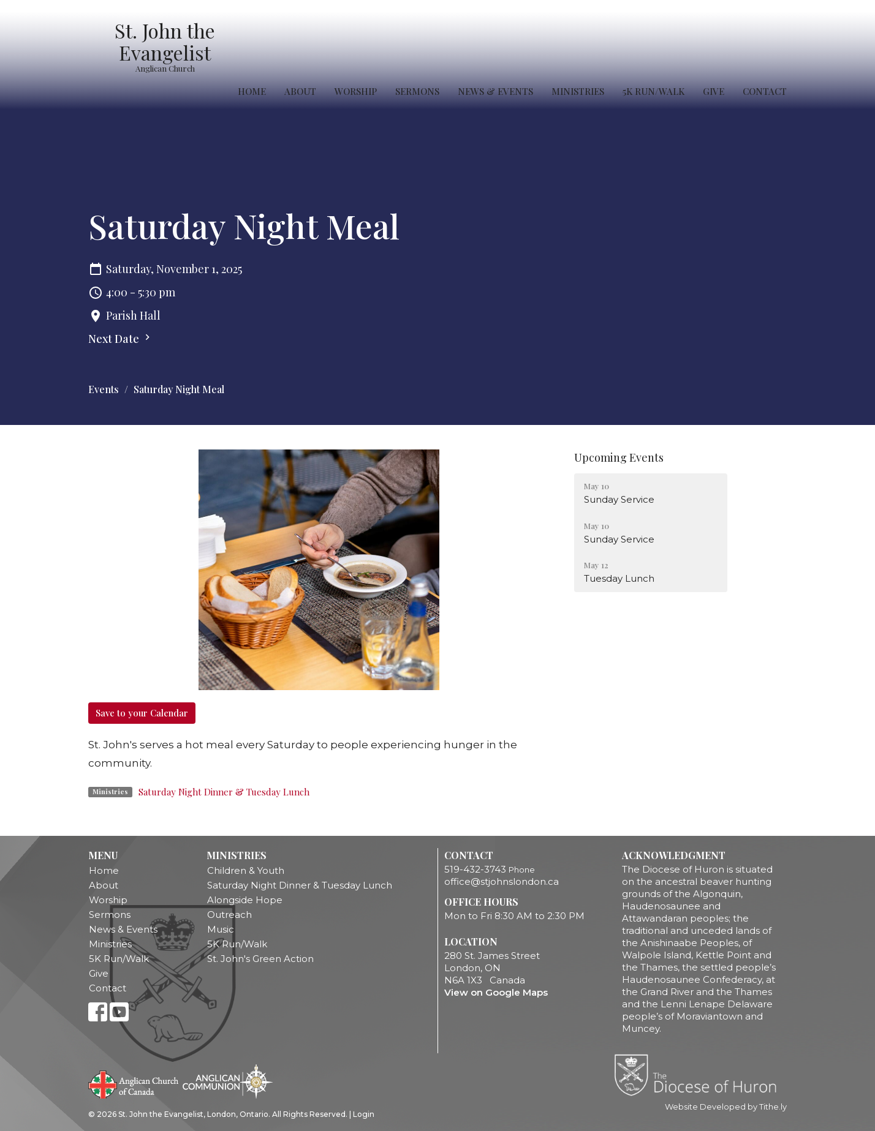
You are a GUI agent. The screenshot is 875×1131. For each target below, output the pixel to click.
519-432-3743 (475, 869)
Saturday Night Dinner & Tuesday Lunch (223, 792)
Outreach (229, 914)
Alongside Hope (244, 900)
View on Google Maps (496, 992)
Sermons (417, 91)
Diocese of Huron (700, 1074)
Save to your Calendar (142, 713)
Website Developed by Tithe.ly (726, 1106)
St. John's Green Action (260, 958)
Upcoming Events (619, 457)
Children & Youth (245, 870)
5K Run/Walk (653, 91)
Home (252, 91)
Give (713, 91)
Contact (765, 91)
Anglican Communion (227, 1081)
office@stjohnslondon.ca (501, 881)
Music (220, 929)
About (300, 91)
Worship (356, 91)
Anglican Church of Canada (134, 1083)
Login (363, 1114)
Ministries (577, 91)
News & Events (495, 91)
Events (103, 389)
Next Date (120, 338)
